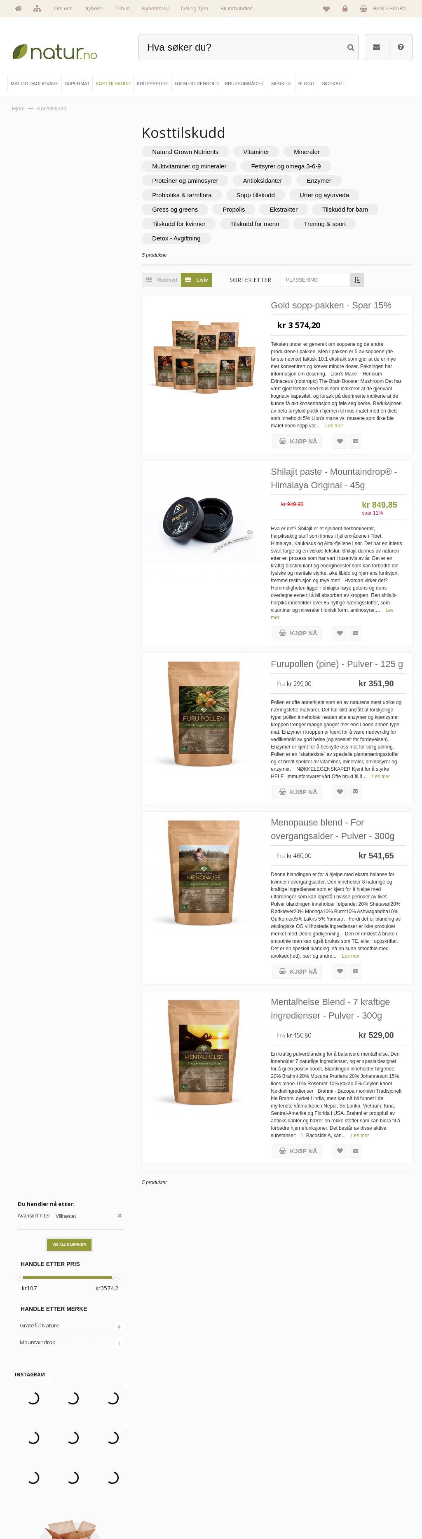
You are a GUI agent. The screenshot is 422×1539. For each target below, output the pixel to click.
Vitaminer (259, 151)
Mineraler (310, 151)
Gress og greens (178, 209)
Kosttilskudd (137, 1483)
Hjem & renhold (140, 1511)
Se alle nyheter (39, 1497)
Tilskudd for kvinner (182, 223)
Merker (31, 1483)
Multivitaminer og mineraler (192, 166)
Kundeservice (334, 1483)
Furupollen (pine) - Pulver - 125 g (340, 664)
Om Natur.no (36, 1470)
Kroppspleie (137, 1497)
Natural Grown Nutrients (188, 151)
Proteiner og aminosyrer (188, 180)
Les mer (385, 426)
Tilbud (122, 8)
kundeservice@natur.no (211, 1403)
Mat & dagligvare (142, 1456)
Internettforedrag (242, 1483)
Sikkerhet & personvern (344, 1511)
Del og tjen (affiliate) (246, 1497)
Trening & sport (328, 223)
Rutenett (162, 280)
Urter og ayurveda (327, 194)
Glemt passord (335, 1470)
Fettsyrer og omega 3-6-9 (289, 166)
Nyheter (93, 8)
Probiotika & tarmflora (184, 194)
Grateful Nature (39, 255)
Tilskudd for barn (348, 209)
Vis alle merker (69, 174)
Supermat (134, 1470)
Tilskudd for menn (257, 223)
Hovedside (34, 1456)
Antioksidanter (265, 180)
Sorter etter (253, 280)
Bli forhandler (236, 8)
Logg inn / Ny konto (340, 1456)
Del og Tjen (194, 8)
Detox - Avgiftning (179, 238)
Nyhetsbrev (155, 8)
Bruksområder (240, 1470)
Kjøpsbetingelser (337, 1497)
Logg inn (346, 10)
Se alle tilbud (36, 1511)
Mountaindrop (38, 271)
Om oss (63, 8)
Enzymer (321, 180)
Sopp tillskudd (258, 194)
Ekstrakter (286, 209)
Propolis (236, 209)
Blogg (231, 1456)
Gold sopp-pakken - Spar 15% (334, 306)
